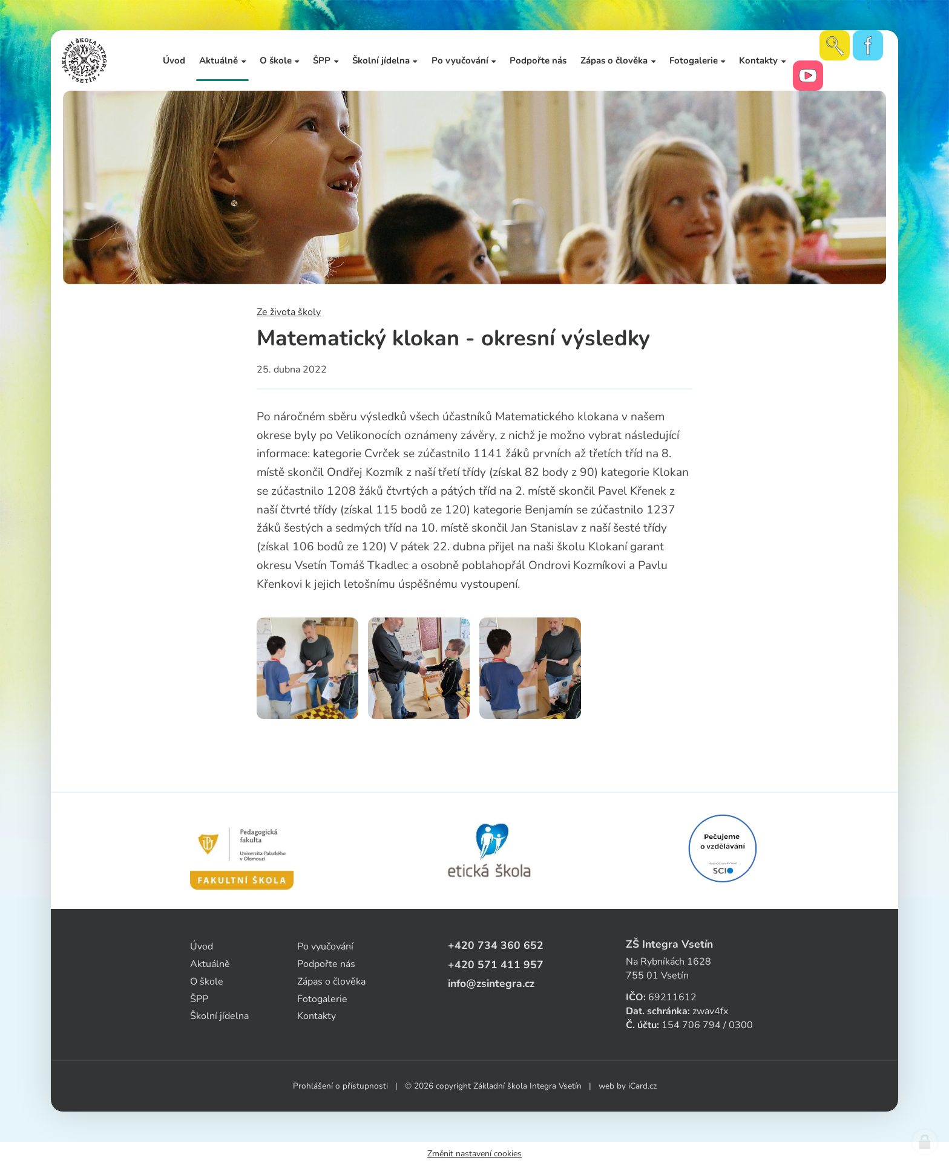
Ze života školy (289, 312)
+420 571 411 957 (495, 964)
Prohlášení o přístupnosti (340, 1086)
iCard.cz (642, 1086)
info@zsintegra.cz (491, 983)
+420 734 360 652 (495, 945)
